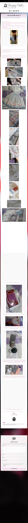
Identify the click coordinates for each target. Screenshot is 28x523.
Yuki (15, 17)
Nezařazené (18, 17)
